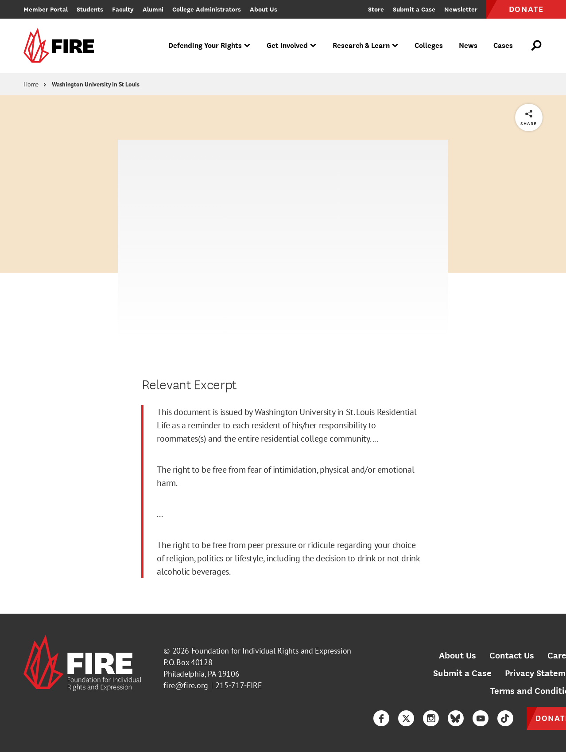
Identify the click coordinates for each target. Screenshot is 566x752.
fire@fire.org (185, 685)
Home (31, 84)
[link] (61, 45)
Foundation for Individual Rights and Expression (271, 651)
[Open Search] (537, 45)
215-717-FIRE (238, 685)
